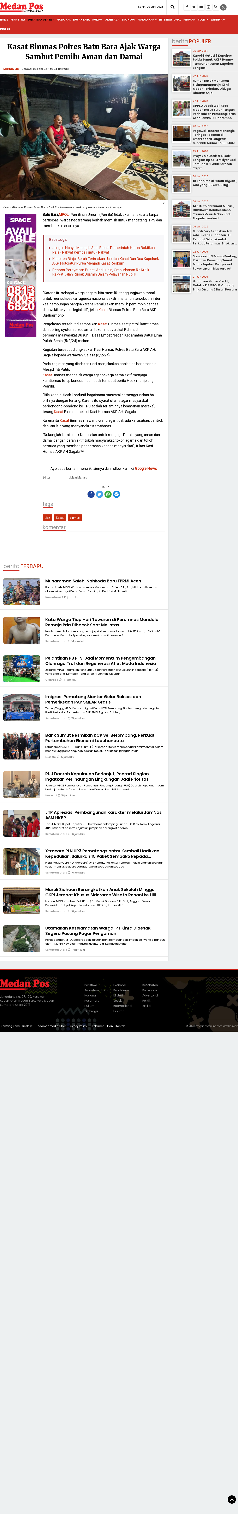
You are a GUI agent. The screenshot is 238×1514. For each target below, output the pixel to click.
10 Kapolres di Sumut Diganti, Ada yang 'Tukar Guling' (215, 183)
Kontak (120, 1026)
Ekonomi (128, 19)
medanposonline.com (208, 1026)
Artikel (146, 1006)
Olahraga (112, 19)
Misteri (118, 995)
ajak (47, 517)
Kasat (103, 309)
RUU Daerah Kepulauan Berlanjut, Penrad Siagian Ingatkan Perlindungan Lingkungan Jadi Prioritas (97, 776)
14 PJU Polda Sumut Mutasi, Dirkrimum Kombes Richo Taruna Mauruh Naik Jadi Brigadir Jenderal (213, 212)
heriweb (233, 1026)
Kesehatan (150, 985)
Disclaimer (97, 1026)
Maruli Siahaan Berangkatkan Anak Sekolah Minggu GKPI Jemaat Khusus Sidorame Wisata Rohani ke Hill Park (100, 895)
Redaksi (27, 1026)
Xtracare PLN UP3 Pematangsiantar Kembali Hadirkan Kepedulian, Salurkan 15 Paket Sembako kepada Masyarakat (102, 856)
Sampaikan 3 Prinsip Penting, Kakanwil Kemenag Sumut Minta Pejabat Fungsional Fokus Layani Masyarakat (215, 262)
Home (4, 19)
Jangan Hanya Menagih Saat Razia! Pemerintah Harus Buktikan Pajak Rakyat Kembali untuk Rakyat (103, 249)
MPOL (64, 214)
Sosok (117, 1001)
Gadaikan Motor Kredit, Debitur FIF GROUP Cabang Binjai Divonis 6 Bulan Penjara (215, 285)
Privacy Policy (78, 1026)
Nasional (64, 19)
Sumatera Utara (40, 19)
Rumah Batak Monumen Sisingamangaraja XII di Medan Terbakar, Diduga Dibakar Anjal (212, 87)
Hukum (97, 19)
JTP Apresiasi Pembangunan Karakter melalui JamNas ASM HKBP (103, 815)
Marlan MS (11, 69)
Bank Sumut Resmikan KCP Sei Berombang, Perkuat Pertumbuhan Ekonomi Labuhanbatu (100, 738)
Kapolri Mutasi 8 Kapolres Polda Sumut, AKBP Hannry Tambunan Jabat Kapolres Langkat (213, 61)
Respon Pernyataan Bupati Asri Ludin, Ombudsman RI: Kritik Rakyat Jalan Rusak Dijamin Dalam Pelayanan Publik (100, 272)
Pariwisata (149, 990)
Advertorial (150, 995)
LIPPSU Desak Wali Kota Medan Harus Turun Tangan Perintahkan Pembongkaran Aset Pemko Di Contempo (214, 112)
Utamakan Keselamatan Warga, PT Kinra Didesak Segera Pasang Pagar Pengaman (97, 930)
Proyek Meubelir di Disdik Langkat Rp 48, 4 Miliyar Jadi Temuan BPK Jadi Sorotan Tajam (214, 162)
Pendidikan (146, 19)
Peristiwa (18, 19)
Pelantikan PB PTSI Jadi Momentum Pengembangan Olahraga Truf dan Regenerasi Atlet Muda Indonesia (100, 660)
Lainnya (216, 19)
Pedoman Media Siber (51, 1026)
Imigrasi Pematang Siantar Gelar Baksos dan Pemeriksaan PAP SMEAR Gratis (93, 699)
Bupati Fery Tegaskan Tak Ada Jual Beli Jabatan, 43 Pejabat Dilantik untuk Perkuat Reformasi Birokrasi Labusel (214, 239)
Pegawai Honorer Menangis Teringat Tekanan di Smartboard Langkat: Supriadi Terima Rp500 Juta (214, 137)
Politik (203, 19)
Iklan (110, 1026)
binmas (75, 517)
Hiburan (189, 19)
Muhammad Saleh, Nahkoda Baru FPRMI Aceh (93, 581)
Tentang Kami (10, 1026)
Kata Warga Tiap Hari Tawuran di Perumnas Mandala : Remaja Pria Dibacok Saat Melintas (103, 622)
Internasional (170, 19)
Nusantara (81, 19)
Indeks (5, 29)
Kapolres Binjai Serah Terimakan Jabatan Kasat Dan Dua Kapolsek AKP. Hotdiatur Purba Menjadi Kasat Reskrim (105, 260)
